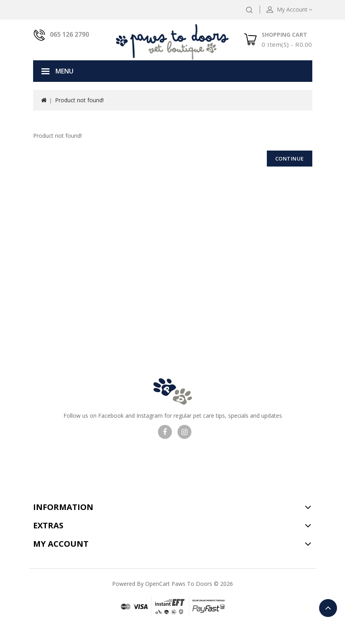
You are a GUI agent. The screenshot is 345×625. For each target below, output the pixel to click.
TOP (328, 608)
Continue (289, 158)
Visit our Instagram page (184, 432)
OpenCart (157, 583)
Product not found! (79, 100)
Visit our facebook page (165, 432)
